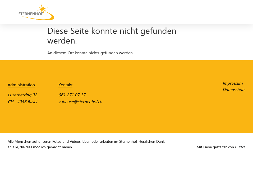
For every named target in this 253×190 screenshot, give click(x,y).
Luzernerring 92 (22, 94)
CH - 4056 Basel (22, 101)
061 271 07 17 (71, 94)
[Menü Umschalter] (235, 12)
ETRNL (240, 147)
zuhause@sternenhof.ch (80, 101)
